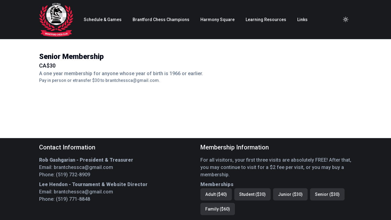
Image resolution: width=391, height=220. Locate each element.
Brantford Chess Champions (161, 19)
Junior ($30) (290, 194)
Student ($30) (252, 194)
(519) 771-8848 (73, 199)
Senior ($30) (327, 194)
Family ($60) (217, 209)
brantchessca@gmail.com (83, 167)
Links (302, 19)
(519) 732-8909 (73, 175)
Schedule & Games (103, 19)
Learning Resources (266, 19)
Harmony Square (217, 19)
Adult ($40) (216, 194)
